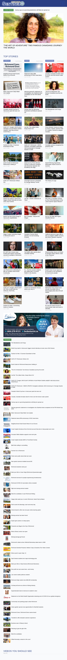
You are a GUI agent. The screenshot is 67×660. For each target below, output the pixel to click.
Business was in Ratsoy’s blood (19, 623)
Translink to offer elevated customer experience (23, 617)
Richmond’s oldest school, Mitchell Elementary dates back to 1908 (28, 542)
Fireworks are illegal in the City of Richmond (22, 526)
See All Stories (18, 61)
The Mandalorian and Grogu (18, 342)
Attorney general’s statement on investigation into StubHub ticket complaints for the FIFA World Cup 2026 (37, 408)
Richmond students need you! (19, 466)
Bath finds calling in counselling (19, 445)
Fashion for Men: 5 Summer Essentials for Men (23, 353)
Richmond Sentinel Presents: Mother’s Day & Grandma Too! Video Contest (30, 547)
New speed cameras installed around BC (21, 461)
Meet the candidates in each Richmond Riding (23, 493)
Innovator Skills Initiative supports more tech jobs (23, 434)
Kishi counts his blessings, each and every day (23, 504)
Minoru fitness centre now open (19, 531)
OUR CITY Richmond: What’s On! (20, 359)
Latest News (8, 10)
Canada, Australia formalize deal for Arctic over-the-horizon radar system (30, 396)
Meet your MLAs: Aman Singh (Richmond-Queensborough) (26, 472)
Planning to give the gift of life (18, 628)
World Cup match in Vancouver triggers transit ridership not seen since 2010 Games (33, 348)
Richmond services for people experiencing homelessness (26, 477)
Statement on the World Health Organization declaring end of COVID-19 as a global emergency (35, 596)
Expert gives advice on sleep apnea (20, 520)
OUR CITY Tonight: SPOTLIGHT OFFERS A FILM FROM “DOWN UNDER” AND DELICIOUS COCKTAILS (35, 381)
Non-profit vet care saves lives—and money (22, 569)
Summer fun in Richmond (17, 450)
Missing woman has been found (19, 515)
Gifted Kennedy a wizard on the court (20, 639)
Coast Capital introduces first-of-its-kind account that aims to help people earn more (32, 429)
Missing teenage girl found (18, 537)
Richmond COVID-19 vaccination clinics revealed (24, 483)
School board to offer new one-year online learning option (26, 510)
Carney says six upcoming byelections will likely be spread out (27, 402)
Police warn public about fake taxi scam (21, 456)
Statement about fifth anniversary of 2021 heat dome (24, 418)
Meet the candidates (16, 634)
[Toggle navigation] (62, 3)
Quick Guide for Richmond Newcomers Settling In (24, 364)
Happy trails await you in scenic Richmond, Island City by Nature (27, 499)
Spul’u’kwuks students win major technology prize (24, 558)
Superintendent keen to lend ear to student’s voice (24, 590)
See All (5, 653)
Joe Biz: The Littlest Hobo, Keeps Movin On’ (22, 375)
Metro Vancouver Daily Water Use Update (22, 413)
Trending (7, 339)
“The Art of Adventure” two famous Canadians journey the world (27, 369)
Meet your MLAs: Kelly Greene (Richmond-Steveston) (25, 564)
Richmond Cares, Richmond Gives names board (23, 612)
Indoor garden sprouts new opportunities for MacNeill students (27, 607)
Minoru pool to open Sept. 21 (18, 553)
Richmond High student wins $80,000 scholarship (24, 580)
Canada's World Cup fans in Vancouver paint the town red (26, 391)
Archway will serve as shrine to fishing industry (23, 585)
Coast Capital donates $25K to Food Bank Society (24, 440)
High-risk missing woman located (19, 488)
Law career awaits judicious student (20, 574)
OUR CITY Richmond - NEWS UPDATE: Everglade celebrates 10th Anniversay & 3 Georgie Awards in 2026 (37, 386)
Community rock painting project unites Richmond (24, 601)
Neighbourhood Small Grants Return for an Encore (24, 423)
